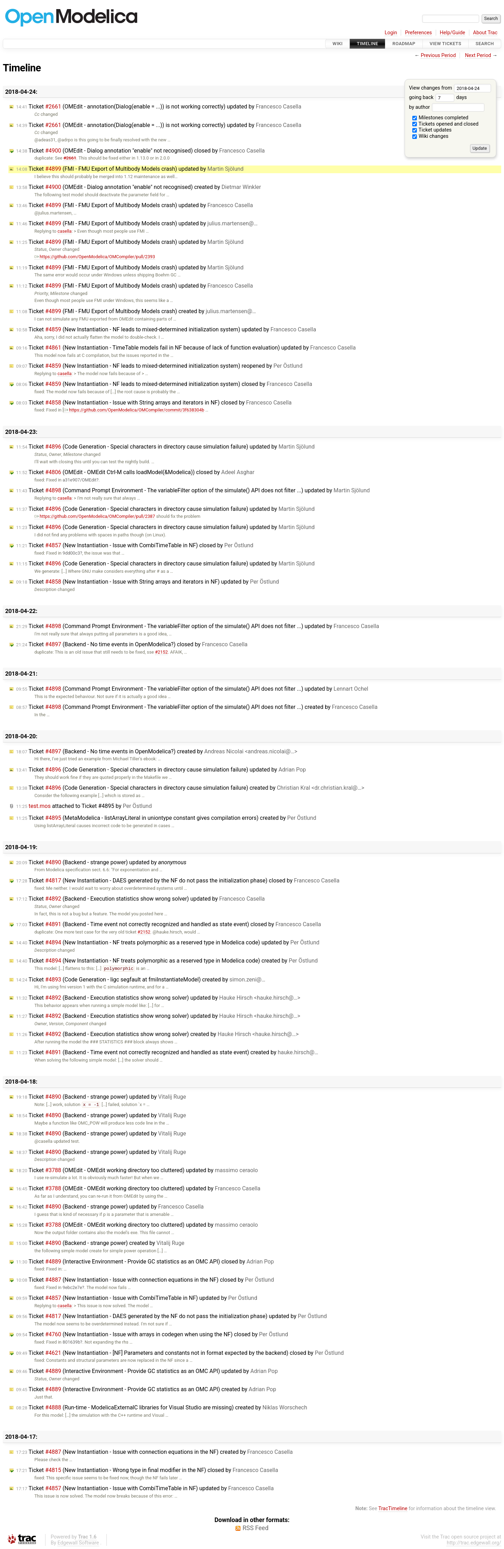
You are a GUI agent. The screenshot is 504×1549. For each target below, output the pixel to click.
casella (64, 231)
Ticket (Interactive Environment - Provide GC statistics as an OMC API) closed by (145, 1261)
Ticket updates (432, 130)
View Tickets (445, 43)
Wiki (337, 43)
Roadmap (403, 43)
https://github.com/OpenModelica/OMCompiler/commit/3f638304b (134, 410)
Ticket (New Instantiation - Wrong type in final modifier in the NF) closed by (147, 1470)
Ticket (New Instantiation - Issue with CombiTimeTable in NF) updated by (136, 1298)
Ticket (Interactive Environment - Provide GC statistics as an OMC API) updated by (147, 1371)
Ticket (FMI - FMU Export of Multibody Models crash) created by (136, 311)
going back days (438, 97)
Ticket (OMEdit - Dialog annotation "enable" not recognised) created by (138, 187)
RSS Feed (255, 1528)
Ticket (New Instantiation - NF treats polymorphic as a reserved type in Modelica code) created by (167, 960)
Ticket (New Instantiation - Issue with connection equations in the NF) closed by (145, 1279)
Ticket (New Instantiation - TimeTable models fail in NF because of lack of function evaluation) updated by (186, 347)
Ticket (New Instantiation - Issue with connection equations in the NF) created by (154, 1452)
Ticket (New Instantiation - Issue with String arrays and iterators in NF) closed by (154, 402)
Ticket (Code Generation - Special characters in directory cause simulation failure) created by (190, 787)
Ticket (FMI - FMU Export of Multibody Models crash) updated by (130, 169)
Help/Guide (452, 33)
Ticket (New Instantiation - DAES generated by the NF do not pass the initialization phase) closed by (178, 880)
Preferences (418, 33)
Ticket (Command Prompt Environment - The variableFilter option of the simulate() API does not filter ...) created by (197, 707)
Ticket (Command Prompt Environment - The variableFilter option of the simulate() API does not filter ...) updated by (193, 490)
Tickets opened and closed (445, 124)
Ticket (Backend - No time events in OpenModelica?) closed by (131, 644)
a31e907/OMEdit (80, 480)
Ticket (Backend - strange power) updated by (101, 862)
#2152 (161, 652)
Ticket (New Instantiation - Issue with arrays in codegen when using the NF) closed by (152, 1334)
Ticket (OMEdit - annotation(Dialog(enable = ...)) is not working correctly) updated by (158, 106)
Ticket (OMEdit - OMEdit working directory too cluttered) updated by (137, 1170)
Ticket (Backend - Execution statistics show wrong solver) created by (157, 1034)
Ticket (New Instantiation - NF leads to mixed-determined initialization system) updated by (166, 329)
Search (485, 43)
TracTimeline (392, 1509)
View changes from (450, 88)
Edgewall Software (78, 1543)
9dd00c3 (71, 553)
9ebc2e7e (72, 1287)
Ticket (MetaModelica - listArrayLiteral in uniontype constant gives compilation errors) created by (166, 818)
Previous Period (438, 55)
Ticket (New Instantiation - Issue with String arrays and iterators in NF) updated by (147, 581)
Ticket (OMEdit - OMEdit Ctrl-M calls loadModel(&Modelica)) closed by (135, 472)
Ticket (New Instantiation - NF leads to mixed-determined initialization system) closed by (164, 384)
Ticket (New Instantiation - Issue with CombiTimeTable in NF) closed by (134, 545)
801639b (71, 1342)
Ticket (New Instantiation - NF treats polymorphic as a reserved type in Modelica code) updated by (168, 942)
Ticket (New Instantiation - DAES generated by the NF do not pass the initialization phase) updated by (171, 1316)
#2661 (69, 158)
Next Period (478, 55)
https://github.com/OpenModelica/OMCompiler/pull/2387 (94, 516)
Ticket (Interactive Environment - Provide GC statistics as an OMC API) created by (146, 1389)
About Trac (485, 33)
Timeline (367, 43)
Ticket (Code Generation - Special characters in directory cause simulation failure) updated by (165, 446)
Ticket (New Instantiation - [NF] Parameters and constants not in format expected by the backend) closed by (180, 1353)
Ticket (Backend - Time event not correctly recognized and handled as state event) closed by (168, 924)
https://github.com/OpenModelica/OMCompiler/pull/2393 (94, 256)
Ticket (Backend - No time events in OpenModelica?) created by (156, 751)
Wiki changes (430, 136)
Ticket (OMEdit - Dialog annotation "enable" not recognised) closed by (140, 150)
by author (446, 107)
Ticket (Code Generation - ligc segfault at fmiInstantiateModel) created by (140, 979)
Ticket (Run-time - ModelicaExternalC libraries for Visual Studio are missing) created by (161, 1407)
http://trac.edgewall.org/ (474, 1543)
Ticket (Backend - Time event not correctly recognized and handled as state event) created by (167, 1052)
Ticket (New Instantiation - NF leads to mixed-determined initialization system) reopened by (159, 365)
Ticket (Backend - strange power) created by (100, 1243)
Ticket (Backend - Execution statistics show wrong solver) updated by (140, 898)
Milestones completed (440, 118)
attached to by (84, 806)
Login (391, 33)
